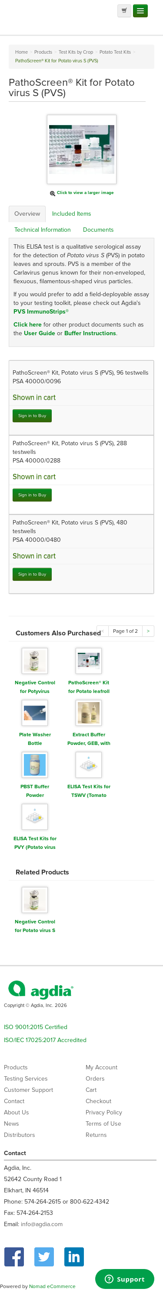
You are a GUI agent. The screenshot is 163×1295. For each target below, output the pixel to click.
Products (16, 1067)
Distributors (19, 1135)
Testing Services (26, 1078)
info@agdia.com (42, 1224)
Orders (95, 1078)
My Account (101, 1067)
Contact (14, 1101)
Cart (91, 1090)
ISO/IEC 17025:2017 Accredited (45, 1040)
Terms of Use (103, 1123)
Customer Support (28, 1090)
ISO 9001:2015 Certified (35, 1027)
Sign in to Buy (32, 415)
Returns (96, 1135)
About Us (16, 1112)
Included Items (71, 213)
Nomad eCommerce (52, 1286)
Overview (27, 213)
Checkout (98, 1101)
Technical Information (42, 229)
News (11, 1123)
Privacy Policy (104, 1112)
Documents (98, 229)
